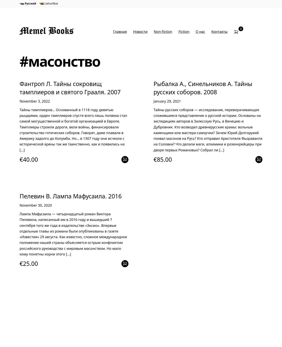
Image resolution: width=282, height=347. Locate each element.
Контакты (219, 31)
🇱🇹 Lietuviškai (49, 3)
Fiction (183, 31)
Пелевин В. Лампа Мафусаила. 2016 (71, 196)
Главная (120, 31)
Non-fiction (163, 31)
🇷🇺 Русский (28, 3)
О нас (200, 31)
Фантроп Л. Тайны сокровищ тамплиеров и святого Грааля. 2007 (70, 88)
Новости (140, 31)
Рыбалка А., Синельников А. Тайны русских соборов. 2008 (203, 88)
